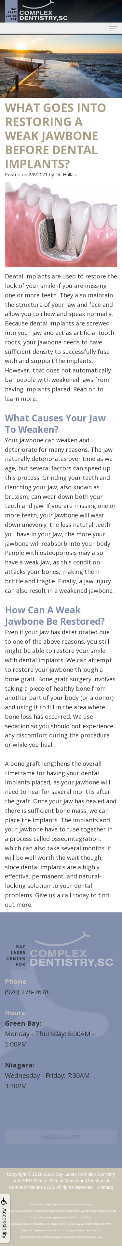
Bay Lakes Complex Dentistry (85, 1174)
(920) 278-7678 (26, 991)
